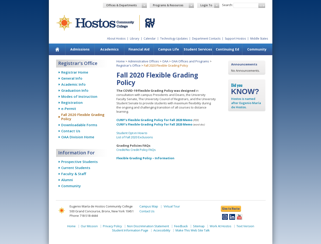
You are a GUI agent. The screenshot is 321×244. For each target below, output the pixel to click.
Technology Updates (174, 39)
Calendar (150, 39)
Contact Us (70, 131)
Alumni (67, 180)
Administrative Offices (143, 61)
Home (120, 61)
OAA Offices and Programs (190, 61)
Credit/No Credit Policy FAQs (136, 150)
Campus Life (168, 49)
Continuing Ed (227, 49)
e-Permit (68, 108)
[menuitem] (57, 49)
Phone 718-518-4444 (84, 216)
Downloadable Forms (79, 125)
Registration (72, 102)
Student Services (198, 49)
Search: (227, 5)
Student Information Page (130, 230)
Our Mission (89, 226)
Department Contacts (206, 39)
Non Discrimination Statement (148, 226)
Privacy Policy (112, 226)
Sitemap (199, 226)
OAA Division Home (77, 137)
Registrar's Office (128, 65)
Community (257, 49)
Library (134, 39)
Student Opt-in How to (131, 133)
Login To (209, 5)
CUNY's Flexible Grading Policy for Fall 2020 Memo (154, 120)
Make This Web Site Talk (193, 230)
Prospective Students (79, 161)
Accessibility (161, 230)
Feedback (181, 226)
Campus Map (148, 206)
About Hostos (116, 39)
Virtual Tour (172, 206)
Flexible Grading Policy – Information (145, 158)
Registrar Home (74, 72)
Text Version (245, 226)
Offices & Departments (126, 5)
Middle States (259, 39)
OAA (165, 61)
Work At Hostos (220, 226)
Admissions (80, 49)
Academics (109, 49)
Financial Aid (138, 49)
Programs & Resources (173, 5)
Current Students (75, 168)
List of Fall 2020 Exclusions (134, 137)
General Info (71, 78)
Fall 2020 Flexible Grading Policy (83, 116)
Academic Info (73, 84)
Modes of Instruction (79, 96)
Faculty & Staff (73, 174)
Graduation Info (74, 90)
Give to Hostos (231, 208)
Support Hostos (235, 39)
